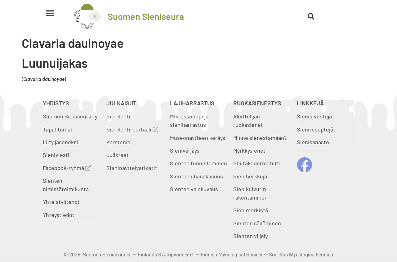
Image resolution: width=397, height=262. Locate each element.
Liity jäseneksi (60, 142)
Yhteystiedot (58, 214)
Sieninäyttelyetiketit (131, 167)
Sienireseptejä (315, 129)
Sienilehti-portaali (132, 129)
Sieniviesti (57, 154)
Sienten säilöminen (257, 223)
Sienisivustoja (314, 116)
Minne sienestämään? (260, 137)
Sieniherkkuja (250, 176)
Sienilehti (118, 116)
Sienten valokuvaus (194, 189)
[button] (50, 13)
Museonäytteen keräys (197, 137)
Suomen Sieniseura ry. (71, 116)
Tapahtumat (58, 129)
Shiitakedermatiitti (257, 163)
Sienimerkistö (250, 210)
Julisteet (117, 154)
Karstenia (118, 142)
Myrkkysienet (249, 150)
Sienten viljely (250, 235)
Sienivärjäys (184, 150)
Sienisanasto (313, 142)
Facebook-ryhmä (67, 167)
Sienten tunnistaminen (198, 163)
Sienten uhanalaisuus (196, 176)
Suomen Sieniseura (146, 16)
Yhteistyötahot (61, 201)
